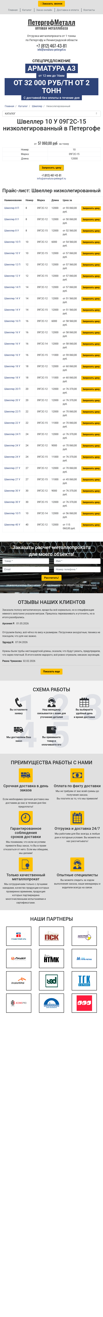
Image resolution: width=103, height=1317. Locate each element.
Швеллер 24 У (12, 445)
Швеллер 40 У (12, 524)
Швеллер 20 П (12, 388)
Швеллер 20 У (12, 400)
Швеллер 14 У (12, 298)
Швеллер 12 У (12, 275)
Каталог (27, 10)
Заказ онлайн (44, 10)
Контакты (89, 10)
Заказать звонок (51, 3)
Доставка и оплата (68, 10)
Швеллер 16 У (12, 332)
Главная (13, 10)
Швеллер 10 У (12, 253)
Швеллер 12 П (12, 264)
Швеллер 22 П (12, 411)
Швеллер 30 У (12, 490)
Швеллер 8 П (11, 208)
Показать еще (51, 671)
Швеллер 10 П (12, 241)
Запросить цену (51, 167)
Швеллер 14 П (12, 287)
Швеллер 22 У (12, 422)
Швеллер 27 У (12, 468)
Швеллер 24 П (12, 434)
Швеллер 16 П (12, 321)
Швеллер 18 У (12, 366)
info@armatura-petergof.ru (51, 49)
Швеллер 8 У (11, 219)
